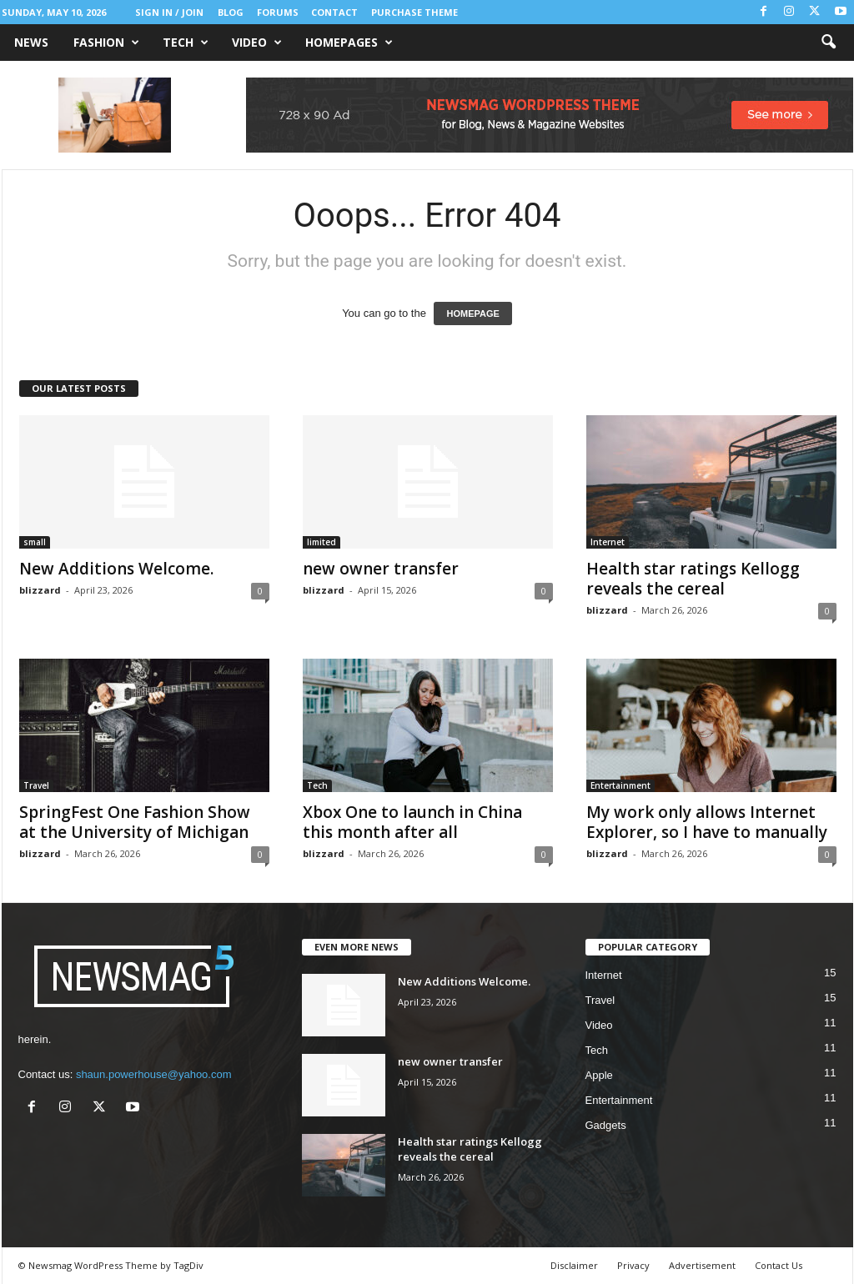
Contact (334, 12)
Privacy (633, 1265)
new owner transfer (381, 568)
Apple (599, 1075)
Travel (36, 785)
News (31, 42)
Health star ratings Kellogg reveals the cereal (693, 578)
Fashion (106, 42)
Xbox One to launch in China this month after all (412, 822)
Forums (278, 12)
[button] (828, 42)
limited (321, 542)
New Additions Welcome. (116, 568)
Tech (185, 42)
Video (257, 42)
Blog (231, 12)
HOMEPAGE (472, 313)
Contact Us (778, 1265)
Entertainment (620, 785)
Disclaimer (574, 1265)
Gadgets (605, 1125)
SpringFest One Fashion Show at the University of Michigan (134, 822)
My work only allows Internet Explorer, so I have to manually (706, 822)
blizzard (40, 590)
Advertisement (702, 1265)
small (34, 542)
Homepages (349, 42)
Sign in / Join (169, 12)
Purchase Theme (414, 12)
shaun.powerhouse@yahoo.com (154, 1074)
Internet (607, 542)
